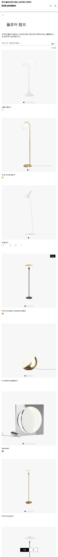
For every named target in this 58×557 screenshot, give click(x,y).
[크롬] (3, 451)
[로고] (9, 7)
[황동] (3, 178)
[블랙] (5, 383)
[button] (23, 102)
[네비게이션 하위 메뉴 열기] (54, 7)
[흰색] (3, 110)
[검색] (50, 6)
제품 (24, 550)
